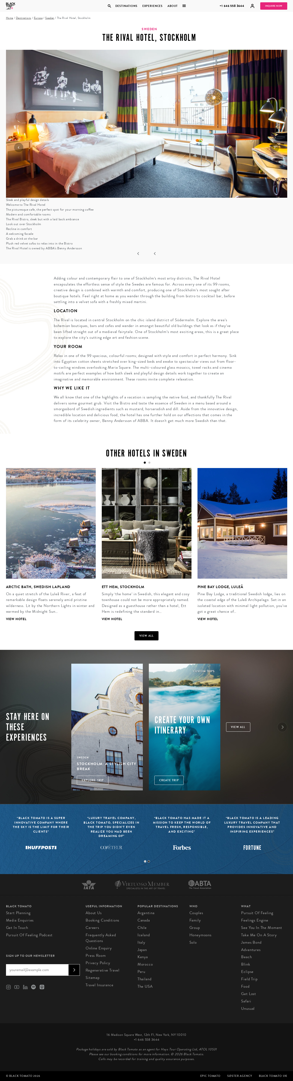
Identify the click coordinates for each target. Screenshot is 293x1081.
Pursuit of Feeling (257, 913)
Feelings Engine (254, 920)
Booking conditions (102, 920)
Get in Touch (17, 928)
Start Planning (18, 913)
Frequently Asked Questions (101, 938)
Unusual (248, 1008)
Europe (38, 18)
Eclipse (247, 972)
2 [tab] (149, 861)
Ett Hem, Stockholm (123, 586)
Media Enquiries (20, 920)
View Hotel (16, 619)
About (172, 6)
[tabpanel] (48, 548)
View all (146, 636)
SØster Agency (239, 1076)
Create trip (169, 780)
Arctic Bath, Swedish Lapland (38, 586)
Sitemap (93, 978)
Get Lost (248, 994)
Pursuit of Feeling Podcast (29, 935)
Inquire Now (273, 6)
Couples (196, 913)
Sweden (49, 18)
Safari (246, 1001)
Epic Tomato (210, 1076)
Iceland (144, 935)
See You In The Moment (261, 928)
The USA (145, 986)
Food (245, 986)
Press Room (96, 955)
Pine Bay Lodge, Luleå (220, 586)
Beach (246, 957)
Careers (92, 928)
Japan (142, 950)
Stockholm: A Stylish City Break (106, 766)
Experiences (152, 6)
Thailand (145, 979)
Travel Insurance (100, 985)
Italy (141, 942)
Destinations (126, 6)
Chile (142, 928)
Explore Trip (93, 780)
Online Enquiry (99, 948)
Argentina (146, 913)
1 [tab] (145, 861)
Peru (141, 972)
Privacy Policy (98, 963)
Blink (245, 964)
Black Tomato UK (273, 1076)
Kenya (143, 957)
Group (194, 928)
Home (9, 18)
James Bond (251, 942)
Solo (193, 942)
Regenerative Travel (103, 970)
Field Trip (249, 979)
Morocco (145, 964)
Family (195, 920)
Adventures (251, 950)
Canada (144, 920)
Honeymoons (200, 935)
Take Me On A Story (259, 935)
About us (94, 913)
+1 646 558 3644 (232, 6)
